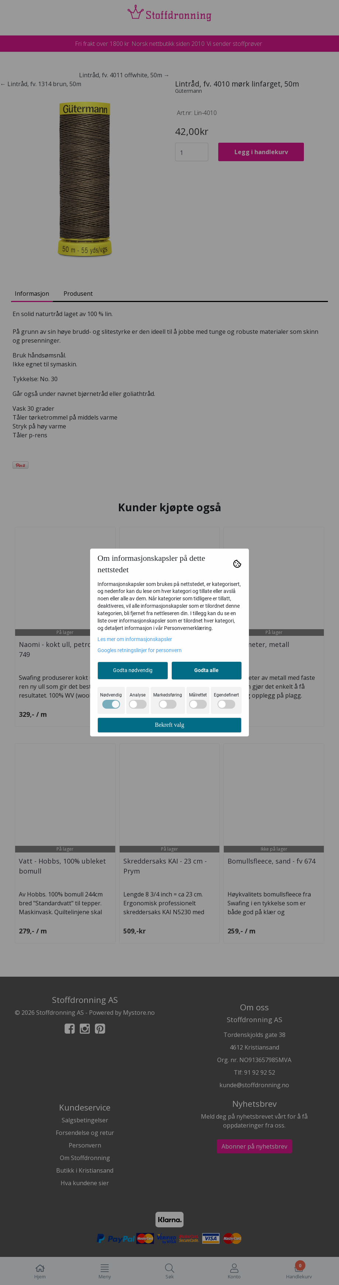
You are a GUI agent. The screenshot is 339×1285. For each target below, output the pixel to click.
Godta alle (206, 670)
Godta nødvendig (133, 670)
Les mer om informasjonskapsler (134, 639)
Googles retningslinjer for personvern (139, 650)
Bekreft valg (169, 725)
